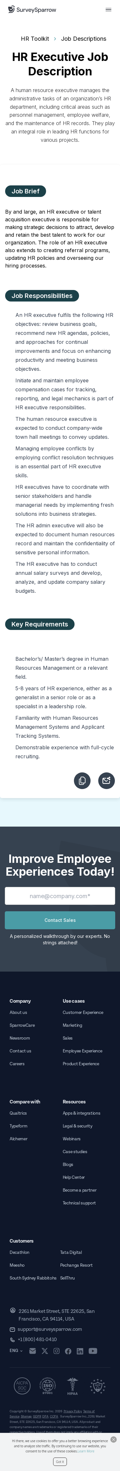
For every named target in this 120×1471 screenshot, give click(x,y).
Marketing (72, 1025)
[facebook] (68, 1351)
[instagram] (56, 1351)
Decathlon (19, 1252)
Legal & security (77, 1126)
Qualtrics (18, 1113)
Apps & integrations (81, 1113)
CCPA (54, 1416)
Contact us (20, 1051)
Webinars (72, 1139)
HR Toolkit (35, 38)
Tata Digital (71, 1252)
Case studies (75, 1151)
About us (18, 1012)
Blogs (68, 1164)
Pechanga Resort (76, 1265)
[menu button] (108, 9)
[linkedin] (80, 1351)
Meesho (17, 1265)
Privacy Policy (73, 1411)
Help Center (74, 1177)
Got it (60, 1461)
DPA (45, 1416)
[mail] (32, 1351)
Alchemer (18, 1139)
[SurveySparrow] (32, 9)
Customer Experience (83, 1012)
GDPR (37, 1416)
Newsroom (20, 1038)
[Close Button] (113, 1439)
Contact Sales (60, 920)
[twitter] (44, 1351)
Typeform (18, 1126)
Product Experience (81, 1064)
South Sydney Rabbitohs (33, 1278)
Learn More (86, 1451)
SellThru (67, 1278)
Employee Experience (82, 1051)
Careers (17, 1064)
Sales (68, 1038)
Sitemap (26, 1416)
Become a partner (80, 1190)
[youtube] (93, 1351)
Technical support (79, 1203)
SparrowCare (22, 1025)
